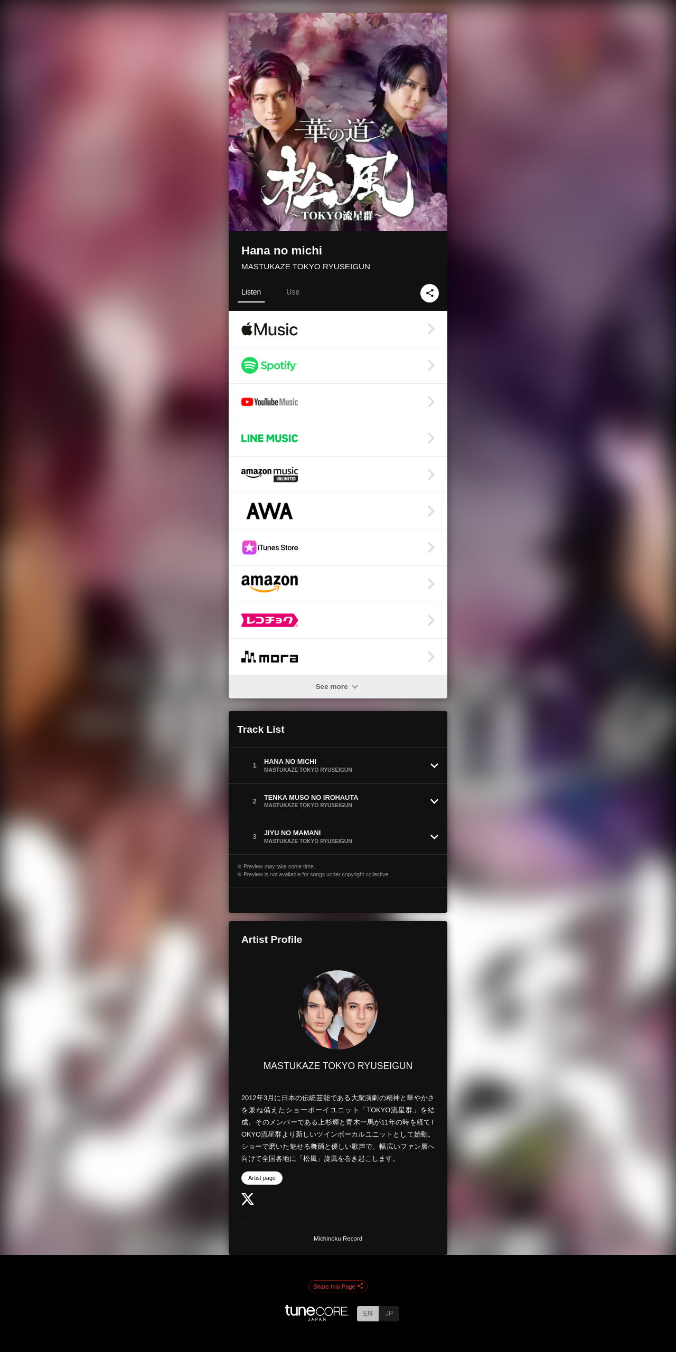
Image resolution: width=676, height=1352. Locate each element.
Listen (251, 292)
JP (389, 1313)
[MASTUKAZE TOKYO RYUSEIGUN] (338, 1010)
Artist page (262, 1178)
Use (292, 292)
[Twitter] (247, 1202)
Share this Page (338, 1286)
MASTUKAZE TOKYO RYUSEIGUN (305, 266)
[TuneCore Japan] (317, 1317)
